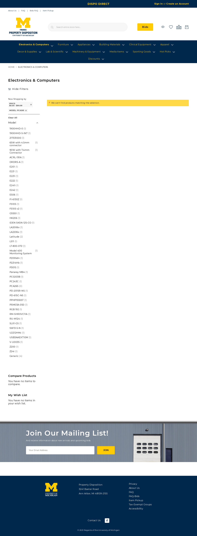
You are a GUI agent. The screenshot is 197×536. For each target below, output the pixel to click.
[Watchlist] (163, 27)
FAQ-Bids (134, 496)
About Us (12, 11)
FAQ (23, 11)
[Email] (60, 450)
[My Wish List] (171, 27)
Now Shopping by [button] (17, 99)
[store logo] (23, 27)
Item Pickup (48, 11)
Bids (145, 27)
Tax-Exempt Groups (140, 504)
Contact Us (94, 520)
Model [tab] (12, 122)
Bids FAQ (34, 11)
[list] (98, 52)
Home (11, 67)
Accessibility (136, 508)
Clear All (12, 117)
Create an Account (177, 3)
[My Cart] (187, 27)
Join (106, 450)
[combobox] (87, 27)
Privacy (133, 484)
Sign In (158, 3)
